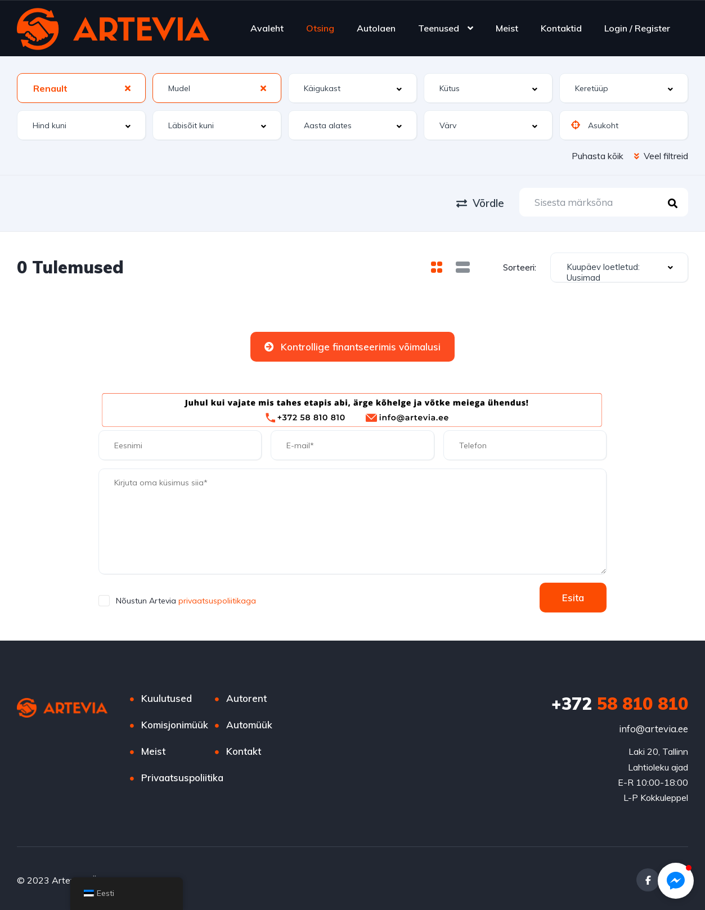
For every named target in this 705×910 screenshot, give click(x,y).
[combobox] (81, 88)
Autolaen (376, 28)
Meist (507, 28)
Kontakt (243, 749)
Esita (573, 595)
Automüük (249, 722)
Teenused (438, 28)
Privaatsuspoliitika (182, 775)
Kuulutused (166, 696)
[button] (676, 881)
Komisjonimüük (174, 722)
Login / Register (637, 28)
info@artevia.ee (653, 726)
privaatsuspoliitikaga (216, 598)
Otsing (320, 28)
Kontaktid (561, 28)
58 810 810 (619, 701)
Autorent (246, 696)
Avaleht (267, 28)
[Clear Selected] (128, 87)
